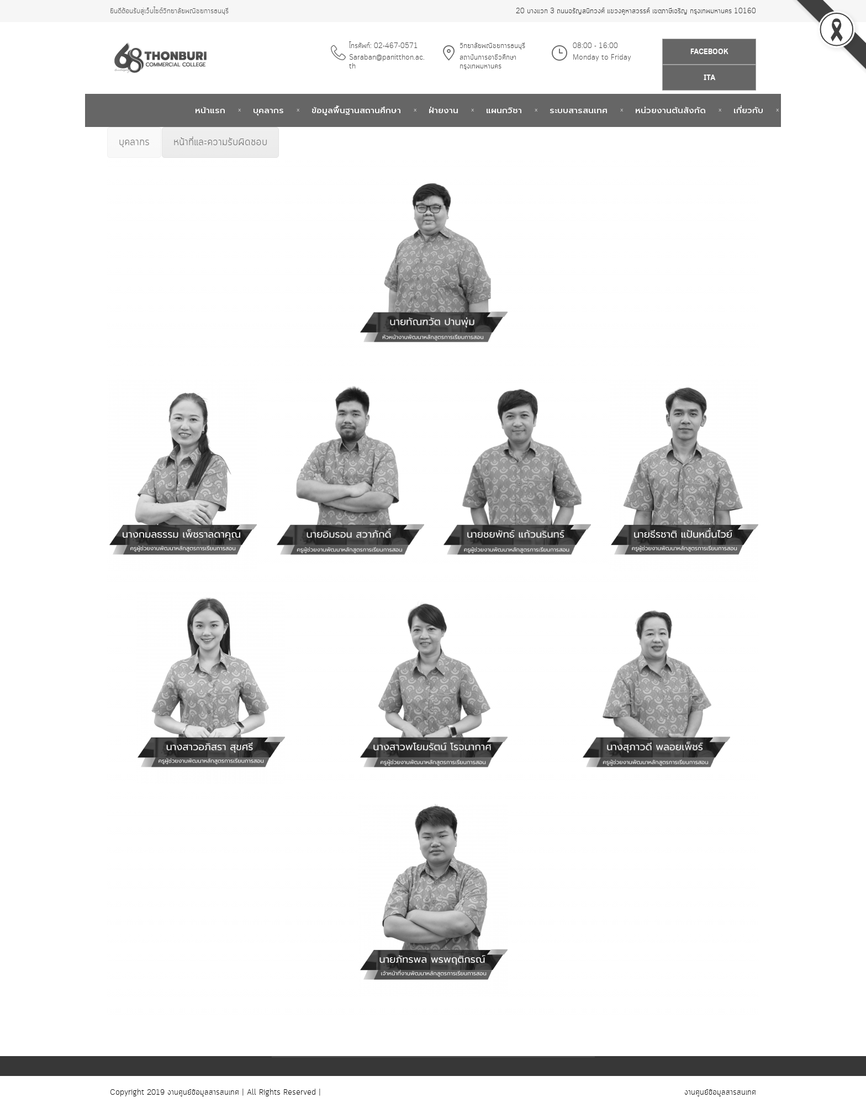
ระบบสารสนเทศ (579, 110)
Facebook (709, 52)
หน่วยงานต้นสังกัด (670, 110)
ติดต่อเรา (808, 110)
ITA (709, 78)
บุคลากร (268, 110)
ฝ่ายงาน (443, 110)
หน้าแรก (210, 110)
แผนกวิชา (504, 110)
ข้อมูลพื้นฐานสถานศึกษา (356, 110)
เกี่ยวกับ (748, 110)
